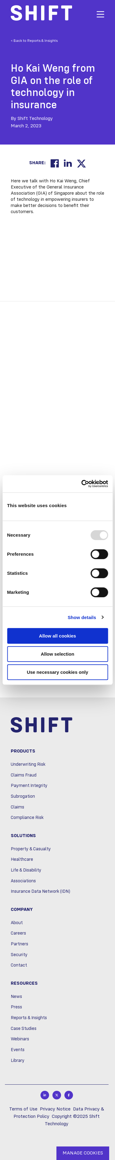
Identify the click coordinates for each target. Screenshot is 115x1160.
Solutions (23, 835)
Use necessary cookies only (57, 672)
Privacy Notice (55, 1109)
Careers (18, 933)
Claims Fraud (23, 775)
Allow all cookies (57, 635)
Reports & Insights (29, 1018)
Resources (24, 983)
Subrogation (23, 796)
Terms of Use (23, 1109)
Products (23, 751)
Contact (19, 965)
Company (22, 909)
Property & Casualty (31, 849)
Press (16, 1007)
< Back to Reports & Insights (34, 41)
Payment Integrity (29, 786)
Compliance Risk (27, 818)
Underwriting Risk (28, 764)
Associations (23, 881)
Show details (82, 617)
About (17, 923)
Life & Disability (26, 870)
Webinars (20, 1039)
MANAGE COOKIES (83, 1153)
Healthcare (22, 859)
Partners (19, 944)
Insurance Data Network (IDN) (40, 891)
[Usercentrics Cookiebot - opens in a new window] (82, 484)
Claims (17, 807)
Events (18, 1050)
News (16, 997)
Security (19, 955)
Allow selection (57, 654)
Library (18, 1061)
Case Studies (23, 1029)
